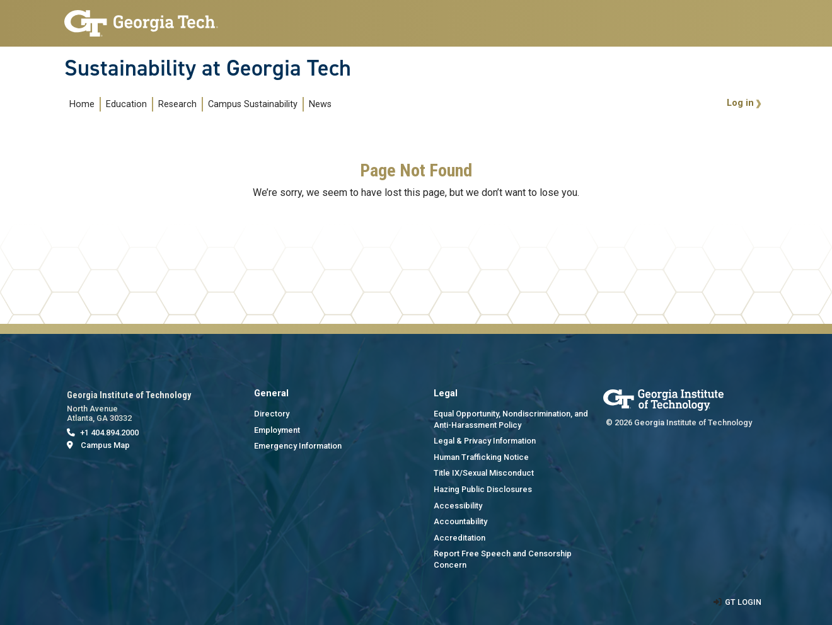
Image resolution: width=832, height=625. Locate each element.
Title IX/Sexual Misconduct (484, 473)
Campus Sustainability (253, 104)
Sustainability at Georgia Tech (207, 68)
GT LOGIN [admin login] (743, 602)
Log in (740, 103)
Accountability (460, 521)
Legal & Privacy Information (485, 440)
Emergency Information (298, 445)
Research (177, 104)
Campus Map (105, 445)
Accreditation (459, 537)
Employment (277, 430)
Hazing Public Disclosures (483, 489)
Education (126, 104)
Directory (271, 413)
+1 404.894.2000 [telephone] (109, 432)
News (320, 104)
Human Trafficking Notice (481, 457)
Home (82, 104)
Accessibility (458, 505)
